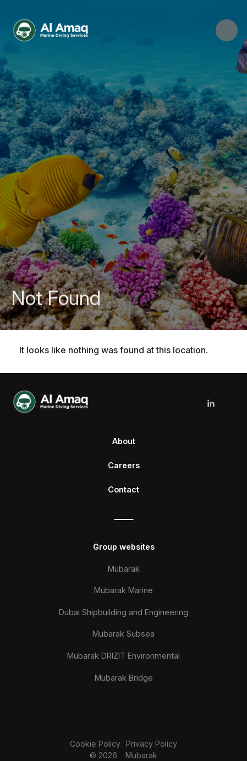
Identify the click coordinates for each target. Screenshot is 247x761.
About (123, 441)
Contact (123, 489)
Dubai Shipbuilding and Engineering (123, 612)
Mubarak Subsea (123, 633)
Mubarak (124, 568)
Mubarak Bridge (124, 677)
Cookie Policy (95, 743)
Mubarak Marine (123, 590)
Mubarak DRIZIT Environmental (123, 655)
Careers (124, 465)
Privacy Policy (151, 743)
